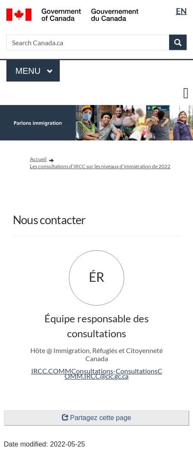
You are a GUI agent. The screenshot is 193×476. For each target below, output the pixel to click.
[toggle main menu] (186, 93)
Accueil (38, 159)
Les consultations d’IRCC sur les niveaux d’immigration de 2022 (100, 166)
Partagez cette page (96, 417)
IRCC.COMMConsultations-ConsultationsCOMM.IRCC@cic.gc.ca (96, 373)
